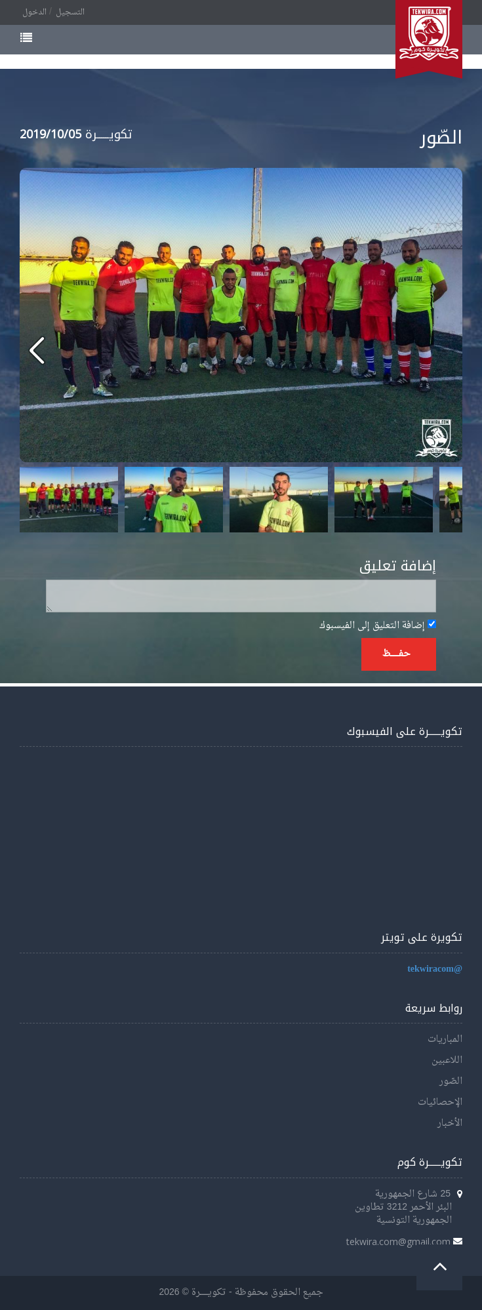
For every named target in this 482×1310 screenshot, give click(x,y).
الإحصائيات (440, 1102)
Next (445, 499)
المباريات (445, 1039)
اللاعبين (447, 1060)
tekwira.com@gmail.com (398, 1241)
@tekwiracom (434, 969)
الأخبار (449, 1123)
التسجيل (70, 12)
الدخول (34, 12)
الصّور (450, 1081)
